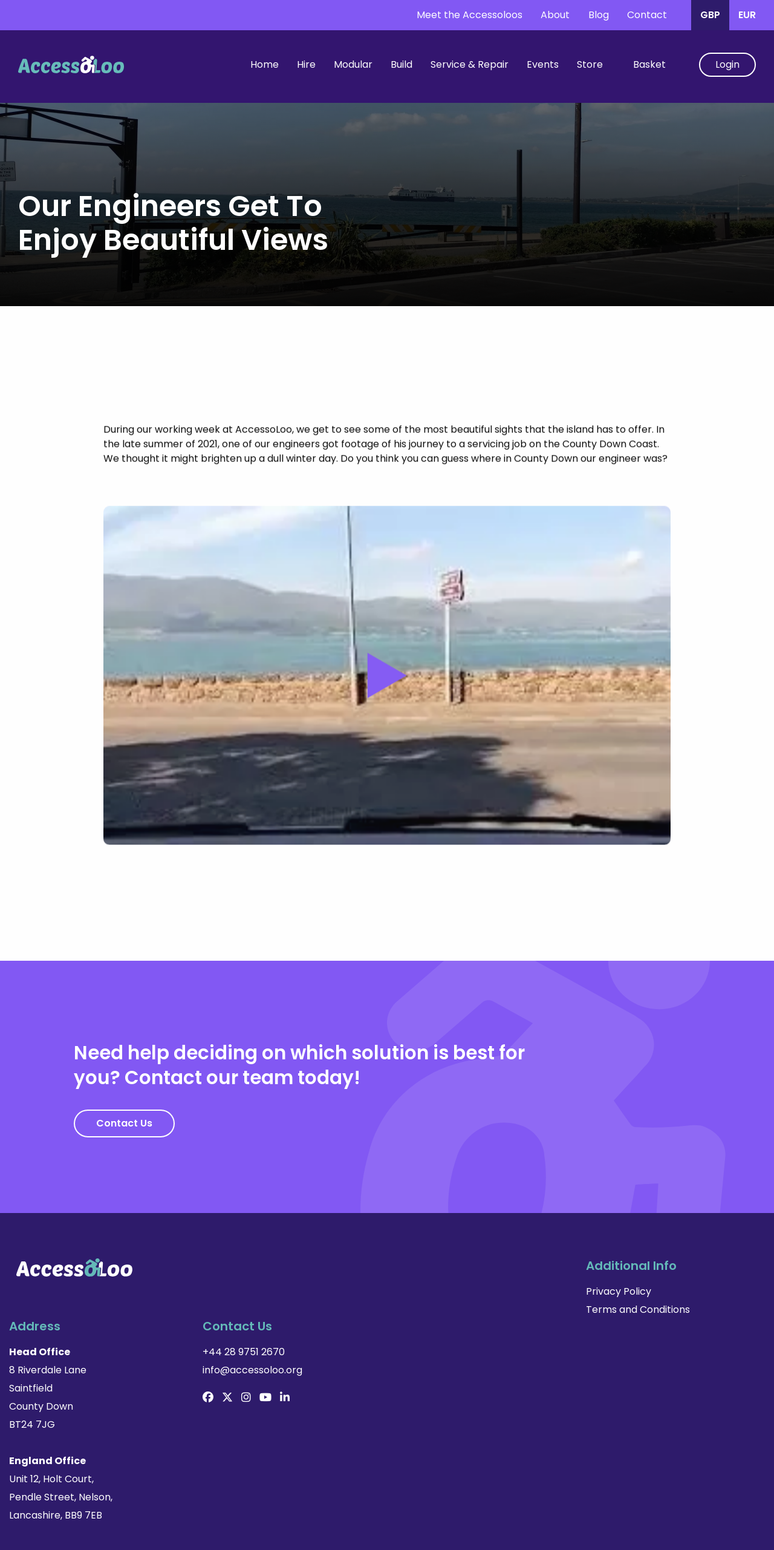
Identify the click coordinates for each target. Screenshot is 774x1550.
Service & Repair (470, 64)
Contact (647, 15)
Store (590, 64)
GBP (710, 15)
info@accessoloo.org (639, 1309)
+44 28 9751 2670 (631, 1291)
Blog (598, 15)
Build (401, 64)
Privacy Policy (235, 1291)
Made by (738, 1525)
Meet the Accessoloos (469, 15)
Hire (306, 64)
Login (727, 64)
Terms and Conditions (255, 1309)
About (555, 15)
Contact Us (124, 1123)
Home (264, 64)
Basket (649, 65)
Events (543, 64)
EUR (747, 15)
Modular (353, 64)
